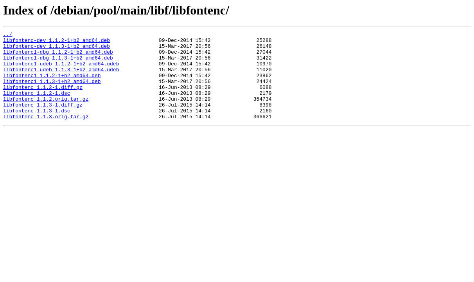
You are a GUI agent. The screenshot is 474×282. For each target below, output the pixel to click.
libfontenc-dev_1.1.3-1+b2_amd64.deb (56, 49)
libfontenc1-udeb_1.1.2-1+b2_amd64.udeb (61, 70)
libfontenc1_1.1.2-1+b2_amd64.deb (52, 84)
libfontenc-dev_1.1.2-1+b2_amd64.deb (56, 42)
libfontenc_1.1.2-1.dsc (36, 105)
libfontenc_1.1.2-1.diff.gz (43, 98)
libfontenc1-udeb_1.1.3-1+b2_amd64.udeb (61, 77)
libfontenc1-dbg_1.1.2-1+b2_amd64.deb (58, 56)
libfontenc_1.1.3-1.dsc (36, 126)
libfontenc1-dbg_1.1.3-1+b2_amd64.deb (58, 63)
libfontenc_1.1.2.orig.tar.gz (45, 112)
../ (7, 35)
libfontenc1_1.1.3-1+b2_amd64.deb (52, 91)
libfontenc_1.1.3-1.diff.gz (43, 119)
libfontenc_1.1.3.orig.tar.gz (45, 133)
